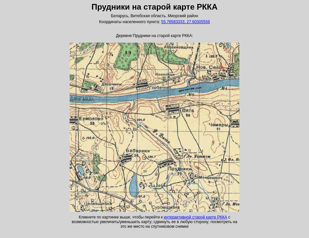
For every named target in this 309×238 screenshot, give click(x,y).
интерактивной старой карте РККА (195, 217)
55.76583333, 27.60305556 (185, 22)
